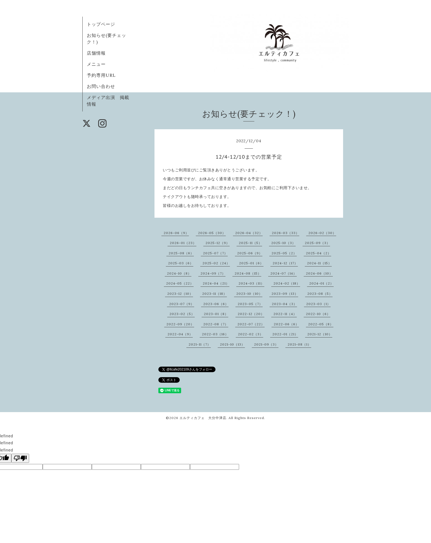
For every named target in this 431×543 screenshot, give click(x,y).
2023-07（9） (181, 304)
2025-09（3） (317, 243)
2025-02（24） (216, 263)
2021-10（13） (232, 344)
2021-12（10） (319, 334)
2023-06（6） (216, 304)
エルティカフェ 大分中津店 (202, 418)
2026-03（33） (285, 233)
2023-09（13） (285, 293)
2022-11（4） (285, 314)
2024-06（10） (319, 273)
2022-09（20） (180, 324)
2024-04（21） (216, 283)
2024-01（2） (321, 283)
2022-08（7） (215, 324)
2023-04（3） (284, 304)
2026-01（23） (183, 243)
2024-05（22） (180, 283)
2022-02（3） (250, 334)
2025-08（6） (181, 253)
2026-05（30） (212, 233)
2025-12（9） (218, 243)
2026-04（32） (249, 233)
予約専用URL (101, 75)
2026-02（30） (322, 233)
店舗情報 (96, 53)
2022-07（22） (251, 324)
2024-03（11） (251, 283)
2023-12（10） (180, 293)
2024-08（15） (248, 273)
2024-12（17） (285, 263)
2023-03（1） (318, 304)
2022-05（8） (320, 324)
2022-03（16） (215, 334)
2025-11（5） (250, 243)
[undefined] (20, 458)
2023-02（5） (182, 314)
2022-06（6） (286, 324)
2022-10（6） (318, 314)
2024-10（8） (179, 273)
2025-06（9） (249, 253)
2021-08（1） (299, 344)
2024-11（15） (319, 263)
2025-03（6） (180, 263)
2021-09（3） (266, 344)
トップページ (101, 24)
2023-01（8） (216, 314)
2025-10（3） (283, 243)
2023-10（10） (249, 293)
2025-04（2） (318, 253)
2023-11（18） (214, 293)
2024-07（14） (283, 273)
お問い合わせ (101, 86)
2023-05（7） (250, 304)
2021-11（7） (200, 344)
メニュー (96, 64)
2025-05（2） (284, 253)
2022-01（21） (285, 334)
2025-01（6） (251, 263)
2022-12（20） (251, 314)
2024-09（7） (213, 273)
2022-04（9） (180, 334)
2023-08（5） (320, 293)
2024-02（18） (286, 283)
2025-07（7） (215, 253)
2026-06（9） (176, 233)
